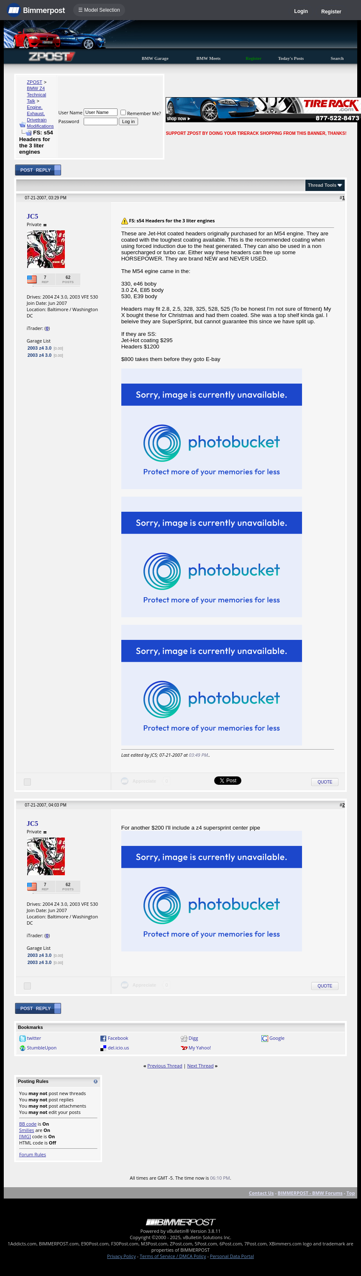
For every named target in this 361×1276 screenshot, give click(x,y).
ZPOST (34, 82)
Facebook (118, 1038)
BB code (28, 1124)
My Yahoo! (200, 1047)
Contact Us (261, 1193)
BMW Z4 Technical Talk (36, 94)
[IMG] (25, 1136)
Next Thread (200, 1065)
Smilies (26, 1130)
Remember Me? (140, 113)
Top (350, 1193)
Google (276, 1038)
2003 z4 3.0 (40, 348)
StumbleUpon (41, 1047)
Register (331, 12)
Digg (193, 1038)
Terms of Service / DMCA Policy (173, 1256)
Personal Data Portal (232, 1256)
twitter (34, 1038)
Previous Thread (164, 1065)
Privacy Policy (121, 1256)
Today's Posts (291, 58)
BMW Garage (155, 58)
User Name (71, 112)
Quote (324, 782)
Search (337, 58)
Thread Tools (322, 185)
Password (69, 121)
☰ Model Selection (99, 10)
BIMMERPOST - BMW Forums (310, 1193)
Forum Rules (32, 1154)
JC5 (32, 216)
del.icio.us (118, 1047)
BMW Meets (209, 58)
